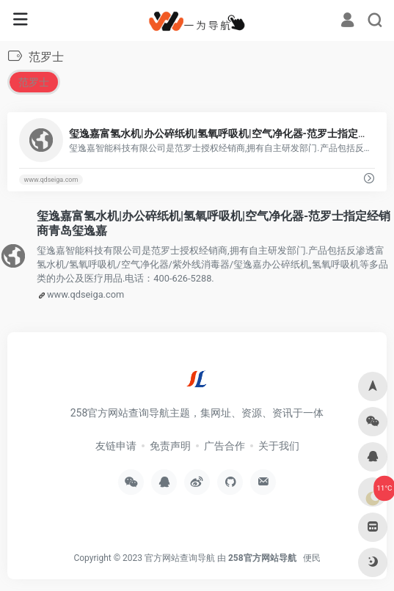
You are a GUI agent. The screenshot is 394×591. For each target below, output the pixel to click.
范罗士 (33, 82)
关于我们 (278, 446)
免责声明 (170, 446)
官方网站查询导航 (180, 558)
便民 (312, 558)
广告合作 (224, 446)
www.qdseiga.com (50, 179)
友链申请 (115, 446)
